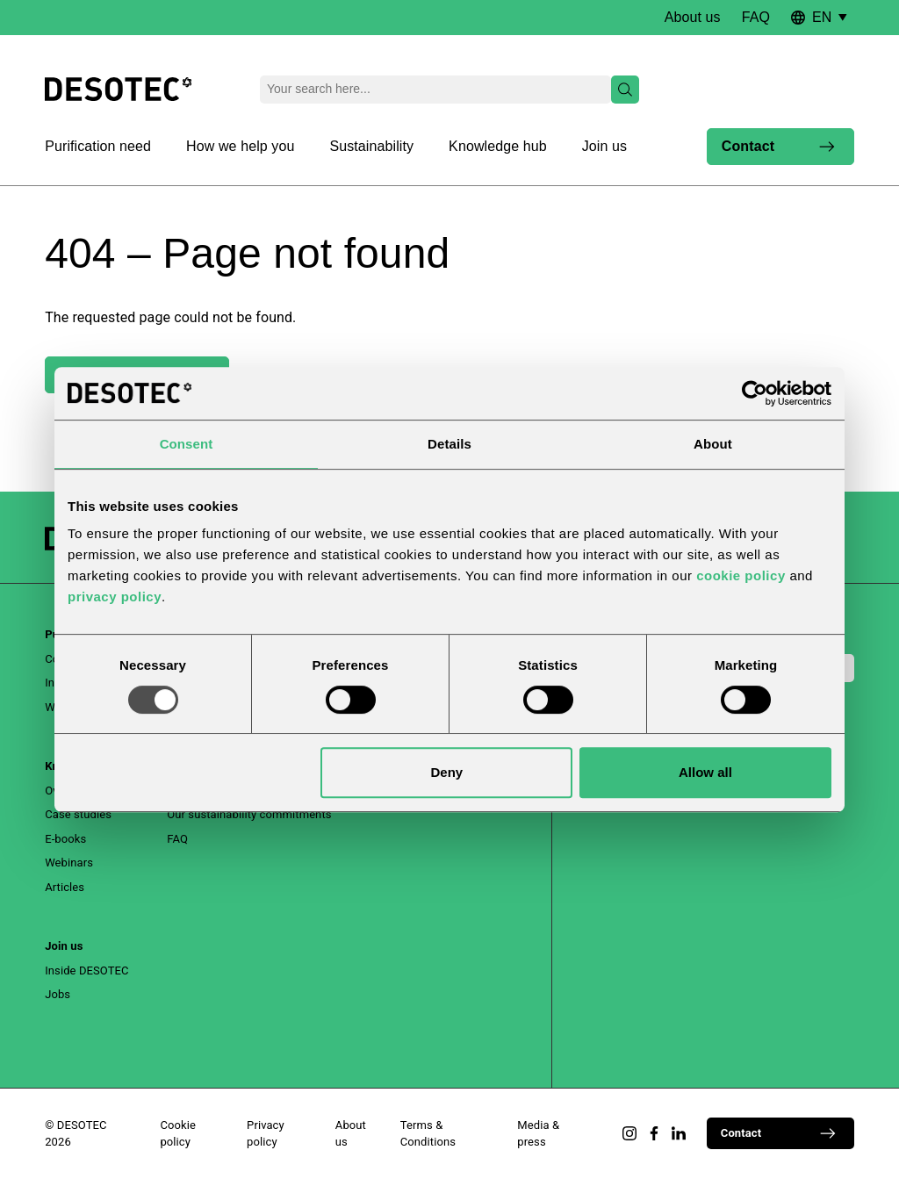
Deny (447, 772)
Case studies (78, 814)
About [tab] (713, 443)
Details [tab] (449, 443)
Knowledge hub (498, 146)
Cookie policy (178, 1133)
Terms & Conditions (428, 1133)
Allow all (705, 772)
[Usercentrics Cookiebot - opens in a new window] (754, 393)
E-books (65, 838)
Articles (64, 887)
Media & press (538, 1133)
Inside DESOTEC (86, 970)
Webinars (69, 862)
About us (693, 17)
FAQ (756, 17)
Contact (779, 146)
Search (621, 89)
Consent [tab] (186, 443)
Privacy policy (265, 1133)
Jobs (57, 994)
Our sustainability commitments (249, 814)
